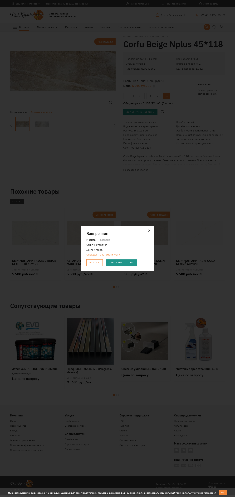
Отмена (95, 263)
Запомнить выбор (125, 263)
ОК (223, 492)
